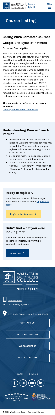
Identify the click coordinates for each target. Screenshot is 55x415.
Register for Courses (21, 214)
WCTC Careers (27, 346)
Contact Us (27, 322)
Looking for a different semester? (20, 109)
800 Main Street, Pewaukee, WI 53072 (28, 314)
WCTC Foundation (27, 334)
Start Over (16, 253)
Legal (20, 373)
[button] (50, 6)
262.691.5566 (15, 300)
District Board (27, 357)
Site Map (33, 373)
